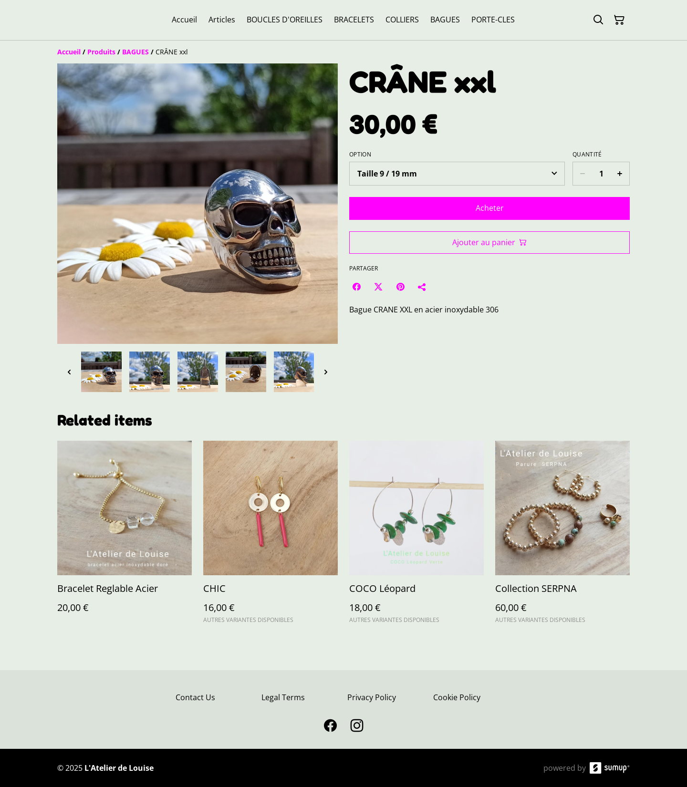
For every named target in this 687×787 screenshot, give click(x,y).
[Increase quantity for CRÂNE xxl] (620, 174)
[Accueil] (69, 51)
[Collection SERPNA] (562, 536)
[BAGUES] (135, 51)
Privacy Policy (371, 697)
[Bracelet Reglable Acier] (124, 536)
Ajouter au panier (489, 242)
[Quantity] (601, 174)
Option (360, 154)
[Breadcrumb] (343, 52)
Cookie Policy (456, 697)
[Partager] (422, 287)
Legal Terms (283, 697)
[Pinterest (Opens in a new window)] (400, 287)
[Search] (598, 20)
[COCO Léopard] (416, 536)
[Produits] (101, 51)
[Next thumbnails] (326, 372)
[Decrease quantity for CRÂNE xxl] (582, 174)
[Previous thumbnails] (69, 372)
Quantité (587, 154)
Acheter (490, 208)
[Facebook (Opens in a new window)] (356, 287)
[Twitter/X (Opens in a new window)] (378, 287)
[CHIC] (270, 536)
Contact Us (195, 697)
